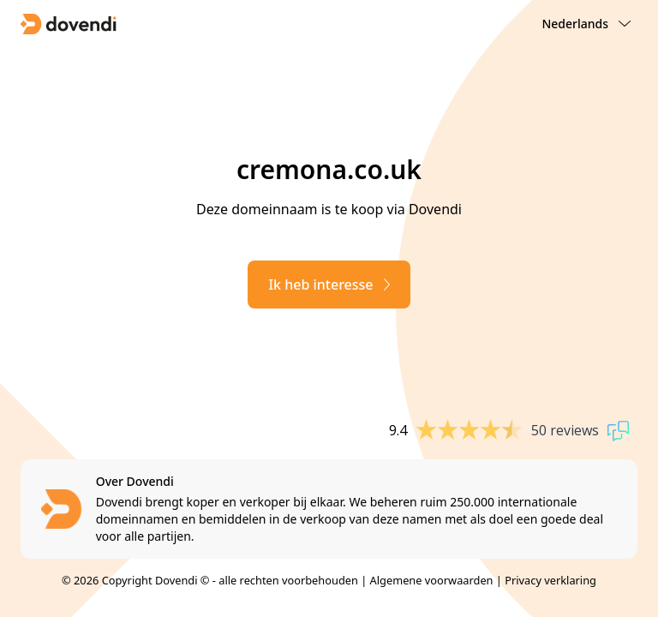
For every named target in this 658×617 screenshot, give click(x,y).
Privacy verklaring (550, 580)
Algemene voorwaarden (432, 580)
